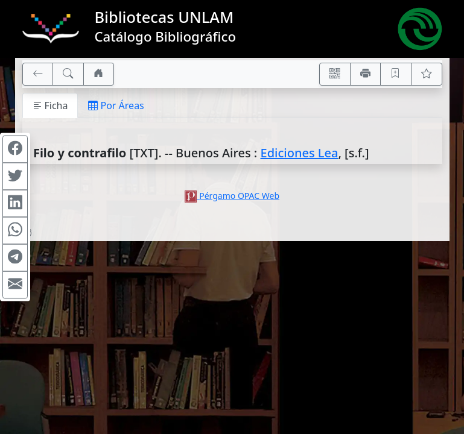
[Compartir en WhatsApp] (15, 231)
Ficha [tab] (50, 105)
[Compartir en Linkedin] (15, 204)
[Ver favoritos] (426, 74)
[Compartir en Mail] (15, 285)
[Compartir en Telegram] (15, 258)
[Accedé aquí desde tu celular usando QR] (335, 74)
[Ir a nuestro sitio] (99, 74)
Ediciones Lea (299, 153)
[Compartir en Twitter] (15, 176)
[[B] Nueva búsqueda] (68, 74)
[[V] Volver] (38, 74)
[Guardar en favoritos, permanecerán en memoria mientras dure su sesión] (396, 74)
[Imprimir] (365, 74)
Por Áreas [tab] (116, 105)
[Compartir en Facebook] (15, 149)
